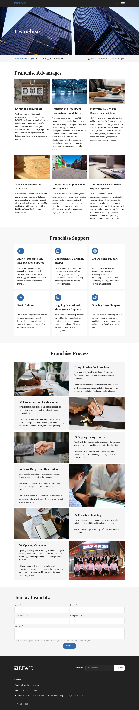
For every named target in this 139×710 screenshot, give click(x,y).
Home (93, 59)
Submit (69, 646)
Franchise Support (117, 59)
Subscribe (119, 668)
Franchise (102, 59)
